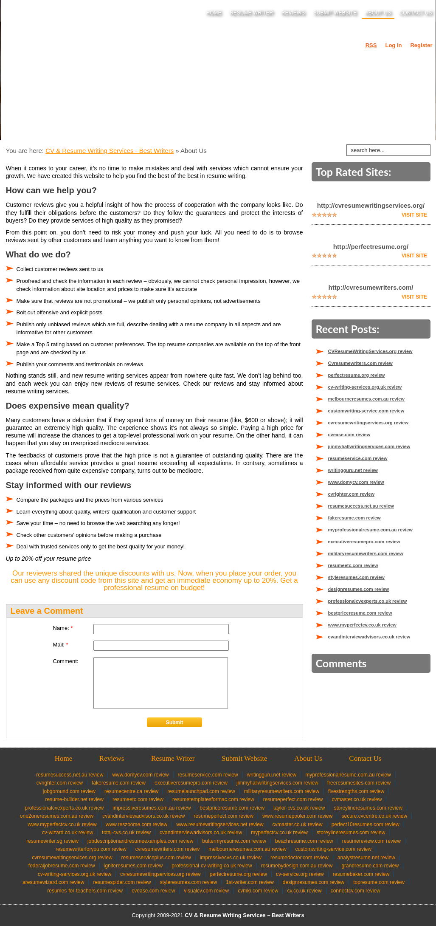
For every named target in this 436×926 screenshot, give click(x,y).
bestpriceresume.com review (360, 612)
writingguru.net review (353, 470)
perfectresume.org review (356, 375)
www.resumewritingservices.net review (219, 824)
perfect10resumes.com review (365, 824)
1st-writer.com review (250, 882)
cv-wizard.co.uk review (67, 833)
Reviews (293, 13)
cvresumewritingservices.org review (368, 422)
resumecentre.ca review (131, 791)
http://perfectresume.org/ (371, 246)
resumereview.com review (371, 841)
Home (214, 13)
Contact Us (415, 13)
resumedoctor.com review (299, 858)
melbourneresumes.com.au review (366, 398)
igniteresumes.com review (133, 866)
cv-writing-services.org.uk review (365, 387)
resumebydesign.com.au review (297, 866)
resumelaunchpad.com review (201, 791)
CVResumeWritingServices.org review (370, 351)
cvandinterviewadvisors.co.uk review (369, 636)
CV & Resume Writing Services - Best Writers (109, 150)
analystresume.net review (366, 858)
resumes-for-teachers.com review (85, 891)
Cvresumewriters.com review (360, 363)
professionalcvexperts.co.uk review (367, 601)
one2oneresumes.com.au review (56, 816)
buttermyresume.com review (234, 841)
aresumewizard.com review (53, 882)
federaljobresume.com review (61, 866)
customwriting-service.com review (366, 410)
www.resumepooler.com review (297, 816)
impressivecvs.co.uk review (231, 858)
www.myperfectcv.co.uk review (362, 624)
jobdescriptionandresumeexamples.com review (140, 841)
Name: (63, 628)
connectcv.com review (355, 891)
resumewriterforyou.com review (91, 849)
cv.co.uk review (304, 891)
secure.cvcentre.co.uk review (374, 816)
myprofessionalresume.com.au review (370, 529)
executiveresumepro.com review (364, 541)
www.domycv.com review (356, 482)
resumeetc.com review (353, 565)
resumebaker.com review (361, 874)
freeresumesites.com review (359, 783)
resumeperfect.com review (293, 799)
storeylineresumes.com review (368, 808)
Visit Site (414, 215)
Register (421, 45)
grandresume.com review (370, 866)
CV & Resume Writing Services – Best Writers (244, 915)
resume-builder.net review (74, 799)
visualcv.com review (206, 891)
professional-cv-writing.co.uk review (212, 866)
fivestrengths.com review (356, 791)
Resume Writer (251, 13)
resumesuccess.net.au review (361, 505)
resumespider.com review (122, 882)
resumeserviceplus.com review (156, 858)
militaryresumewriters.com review (365, 553)
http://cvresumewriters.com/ (370, 287)
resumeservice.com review (358, 458)
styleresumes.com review (356, 577)
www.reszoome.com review (136, 824)
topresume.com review (379, 882)
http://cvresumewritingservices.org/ (371, 205)
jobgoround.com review (69, 791)
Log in (393, 45)
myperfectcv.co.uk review (279, 833)
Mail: (60, 644)
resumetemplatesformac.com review (213, 799)
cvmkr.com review (258, 891)
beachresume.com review (304, 841)
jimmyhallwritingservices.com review (369, 446)
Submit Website (335, 13)
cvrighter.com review (351, 494)
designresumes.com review (358, 589)
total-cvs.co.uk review (126, 833)
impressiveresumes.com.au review (152, 808)
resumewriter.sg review (52, 841)
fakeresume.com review (354, 517)
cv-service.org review (300, 874)
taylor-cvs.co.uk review (299, 808)
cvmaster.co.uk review (357, 799)
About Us (378, 13)
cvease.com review (349, 434)
